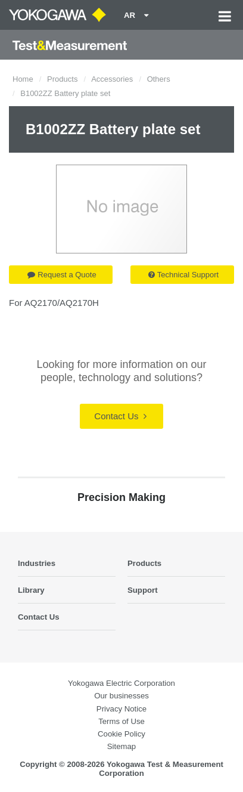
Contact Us (120, 416)
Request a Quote (61, 274)
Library (31, 590)
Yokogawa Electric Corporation (121, 683)
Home (23, 79)
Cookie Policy (121, 733)
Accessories (112, 79)
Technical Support (183, 274)
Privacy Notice (121, 708)
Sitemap (121, 746)
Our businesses (121, 695)
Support (142, 590)
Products (62, 79)
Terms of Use (121, 721)
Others (158, 79)
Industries (36, 563)
